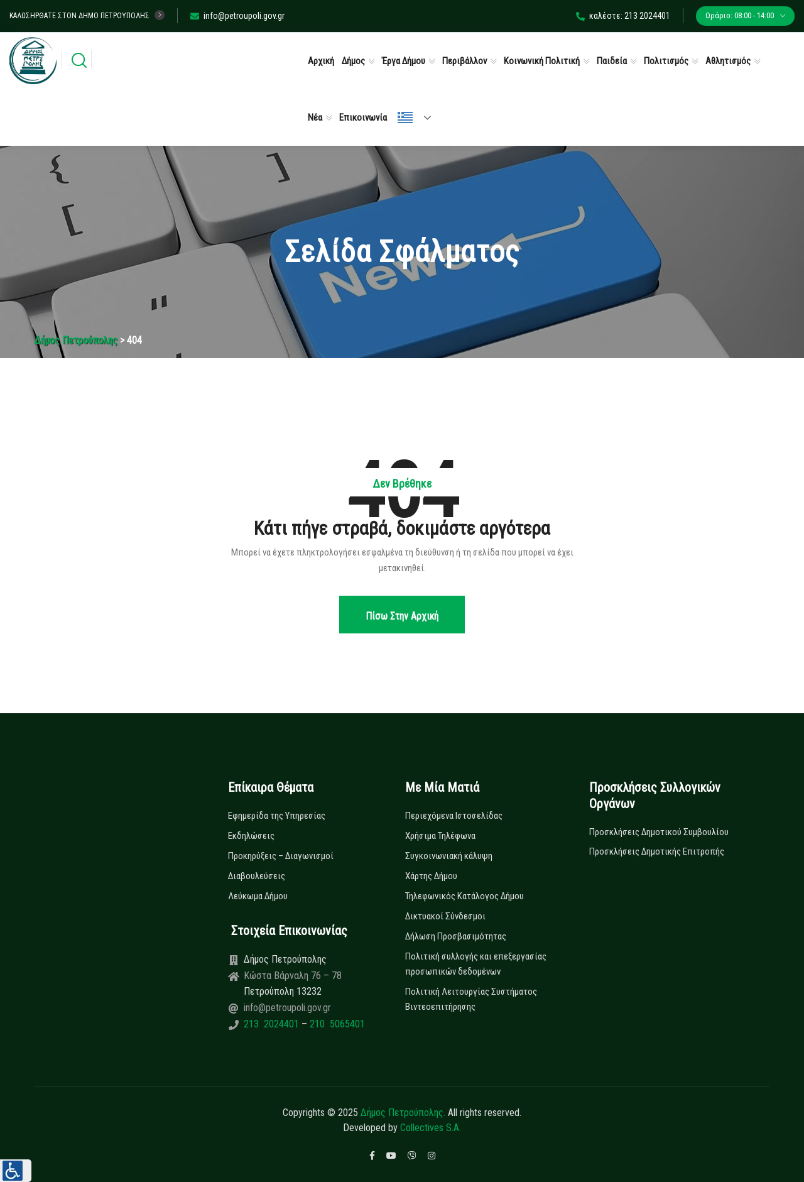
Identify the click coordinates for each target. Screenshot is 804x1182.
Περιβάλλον (464, 61)
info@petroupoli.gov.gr (237, 16)
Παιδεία (612, 61)
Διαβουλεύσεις (256, 876)
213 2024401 (273, 1024)
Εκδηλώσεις (251, 835)
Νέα (315, 117)
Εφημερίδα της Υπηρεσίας (276, 815)
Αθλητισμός (728, 61)
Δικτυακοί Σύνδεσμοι (445, 916)
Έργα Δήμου (403, 61)
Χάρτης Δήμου (431, 876)
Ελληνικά (405, 117)
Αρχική (321, 61)
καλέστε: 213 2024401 (623, 16)
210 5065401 (336, 1024)
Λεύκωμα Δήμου (258, 896)
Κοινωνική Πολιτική (542, 61)
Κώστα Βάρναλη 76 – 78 (293, 976)
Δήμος (353, 61)
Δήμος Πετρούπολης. (403, 1113)
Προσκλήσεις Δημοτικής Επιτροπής (656, 851)
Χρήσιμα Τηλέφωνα (440, 835)
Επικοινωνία (363, 117)
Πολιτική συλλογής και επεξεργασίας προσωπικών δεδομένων (475, 964)
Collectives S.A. (430, 1128)
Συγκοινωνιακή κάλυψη (448, 856)
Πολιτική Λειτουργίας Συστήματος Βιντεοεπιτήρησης (471, 999)
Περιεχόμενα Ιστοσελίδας (454, 815)
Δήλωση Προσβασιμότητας (455, 936)
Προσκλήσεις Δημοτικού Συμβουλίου (659, 832)
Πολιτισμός (666, 61)
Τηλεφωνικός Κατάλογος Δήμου (464, 896)
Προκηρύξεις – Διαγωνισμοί (281, 856)
